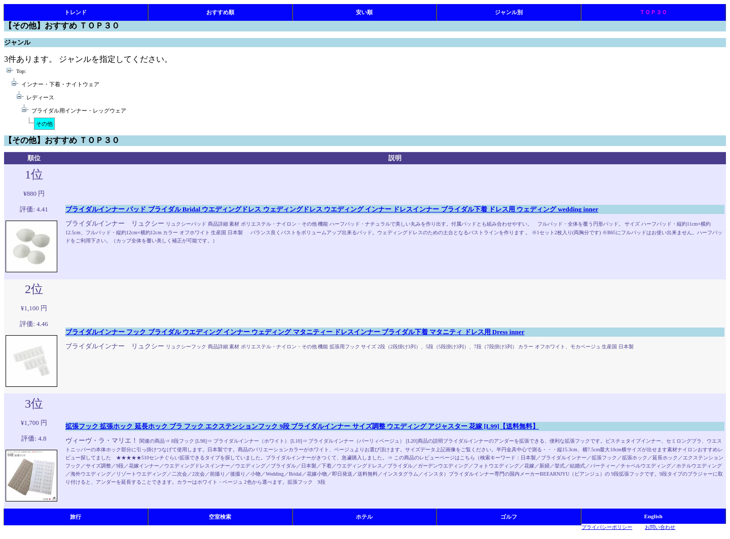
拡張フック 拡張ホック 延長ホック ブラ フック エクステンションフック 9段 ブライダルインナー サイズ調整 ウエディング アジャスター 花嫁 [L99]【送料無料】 (302, 426)
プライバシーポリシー (606, 527)
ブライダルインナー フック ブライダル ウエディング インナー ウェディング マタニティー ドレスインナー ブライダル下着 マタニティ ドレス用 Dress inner (294, 332)
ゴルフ (508, 517)
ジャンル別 (509, 12)
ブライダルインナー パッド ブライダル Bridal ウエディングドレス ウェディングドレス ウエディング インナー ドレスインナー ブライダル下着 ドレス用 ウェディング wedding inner (331, 209)
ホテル (364, 517)
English (653, 516)
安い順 (364, 12)
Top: (21, 71)
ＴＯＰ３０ (653, 12)
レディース (40, 97)
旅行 (75, 517)
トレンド (75, 12)
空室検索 (220, 517)
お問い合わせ (660, 527)
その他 (44, 124)
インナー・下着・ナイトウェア (60, 84)
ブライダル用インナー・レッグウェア (78, 111)
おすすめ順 (220, 12)
